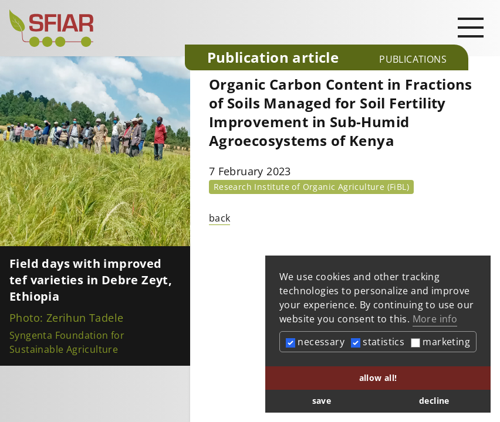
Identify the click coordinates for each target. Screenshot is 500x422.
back (220, 218)
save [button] (322, 400)
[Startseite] (92, 28)
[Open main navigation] (470, 27)
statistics (377, 341)
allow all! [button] (378, 377)
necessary (315, 341)
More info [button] (435, 318)
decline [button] (434, 400)
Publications (413, 59)
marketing (440, 341)
